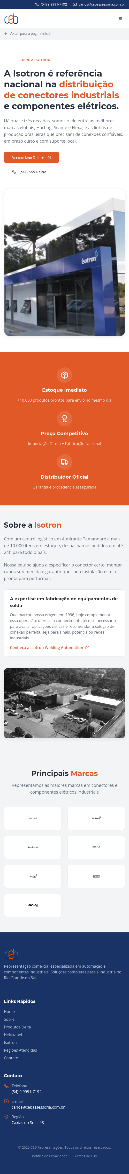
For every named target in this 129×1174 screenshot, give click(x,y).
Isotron (10, 1042)
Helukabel (13, 1034)
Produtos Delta (17, 1027)
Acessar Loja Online (31, 157)
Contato (11, 1058)
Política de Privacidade (49, 1156)
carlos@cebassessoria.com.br (38, 1107)
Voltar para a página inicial (27, 33)
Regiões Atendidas (20, 1050)
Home (9, 1011)
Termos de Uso (85, 1156)
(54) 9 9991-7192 (29, 171)
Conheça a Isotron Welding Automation (49, 647)
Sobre (9, 1019)
